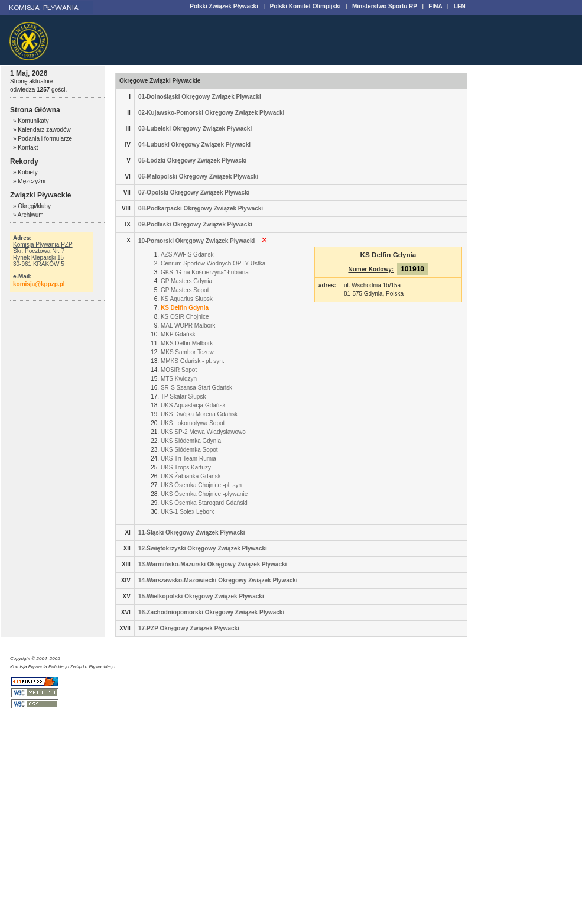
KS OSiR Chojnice (185, 316)
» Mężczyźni (29, 181)
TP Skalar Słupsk (183, 396)
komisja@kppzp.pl (39, 284)
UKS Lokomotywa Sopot (193, 423)
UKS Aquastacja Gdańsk (193, 405)
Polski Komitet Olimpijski (304, 6)
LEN (460, 6)
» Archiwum (28, 215)
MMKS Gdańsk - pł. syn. (193, 361)
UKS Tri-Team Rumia (188, 458)
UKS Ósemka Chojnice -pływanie (204, 494)
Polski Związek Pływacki (224, 6)
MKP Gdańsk (178, 334)
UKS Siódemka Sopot (189, 449)
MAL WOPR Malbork (188, 325)
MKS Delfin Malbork (187, 343)
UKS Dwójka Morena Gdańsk (199, 414)
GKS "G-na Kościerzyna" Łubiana (205, 272)
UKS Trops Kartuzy (186, 467)
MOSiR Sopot (179, 370)
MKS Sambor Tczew (187, 352)
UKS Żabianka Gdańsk (191, 476)
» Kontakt (25, 147)
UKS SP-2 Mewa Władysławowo (203, 432)
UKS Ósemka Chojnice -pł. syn (201, 485)
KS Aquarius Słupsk (187, 299)
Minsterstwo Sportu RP (384, 6)
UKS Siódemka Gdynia (191, 441)
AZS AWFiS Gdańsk (187, 254)
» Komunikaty (31, 121)
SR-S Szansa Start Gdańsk (196, 387)
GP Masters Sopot (185, 290)
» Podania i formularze (42, 138)
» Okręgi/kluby (32, 206)
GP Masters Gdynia (186, 281)
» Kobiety (25, 172)
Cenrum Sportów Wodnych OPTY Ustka (213, 263)
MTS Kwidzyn (179, 378)
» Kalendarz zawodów (42, 130)
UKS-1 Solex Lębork (187, 512)
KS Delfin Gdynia (185, 308)
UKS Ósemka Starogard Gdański (204, 503)
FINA (435, 6)
